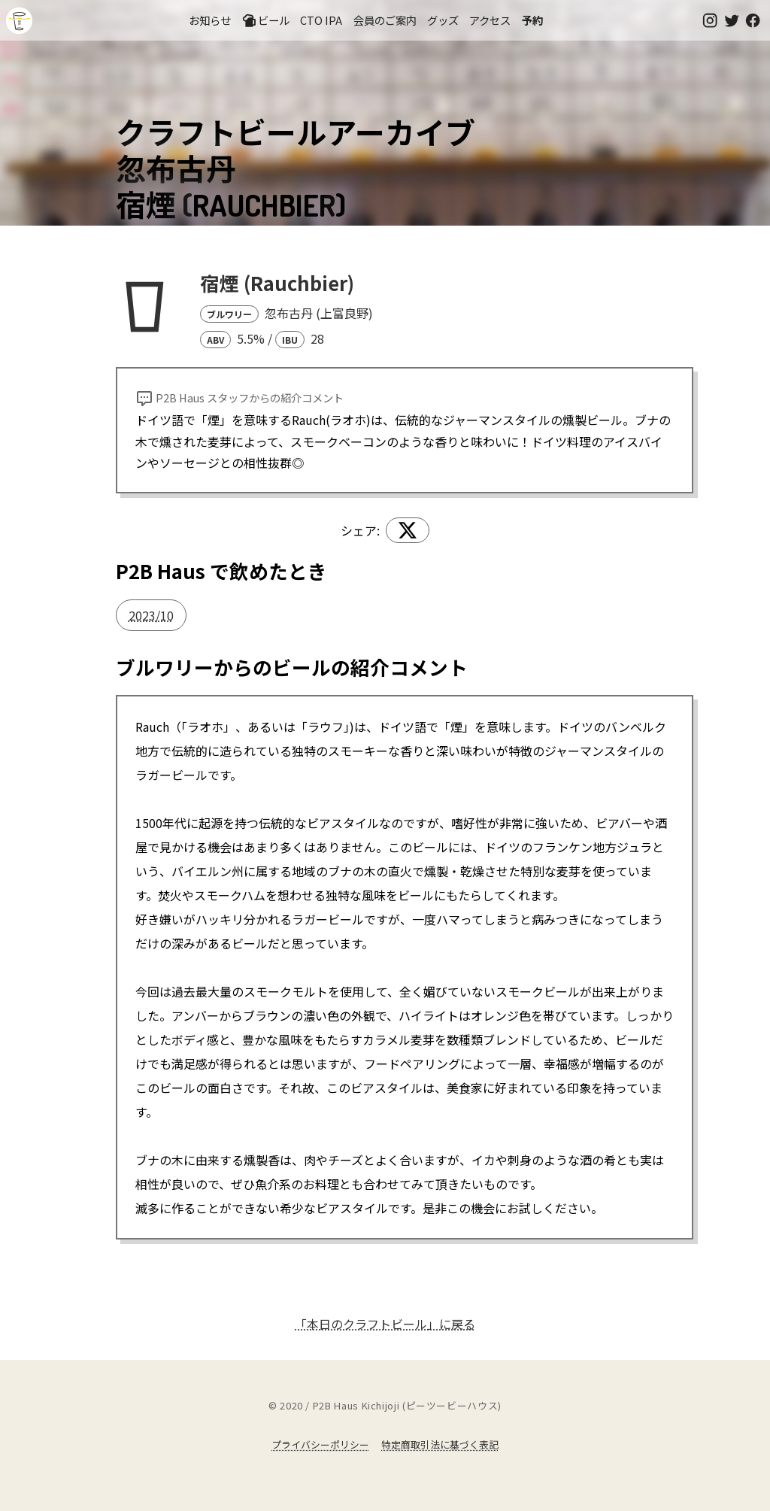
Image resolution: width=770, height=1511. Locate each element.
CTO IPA (321, 20)
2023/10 (151, 615)
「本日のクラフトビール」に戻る (385, 1324)
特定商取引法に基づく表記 (440, 1444)
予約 (532, 20)
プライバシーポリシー (320, 1444)
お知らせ (210, 20)
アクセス (490, 20)
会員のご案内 (385, 20)
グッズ (443, 20)
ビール (265, 20)
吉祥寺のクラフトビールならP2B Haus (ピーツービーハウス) (19, 21)
